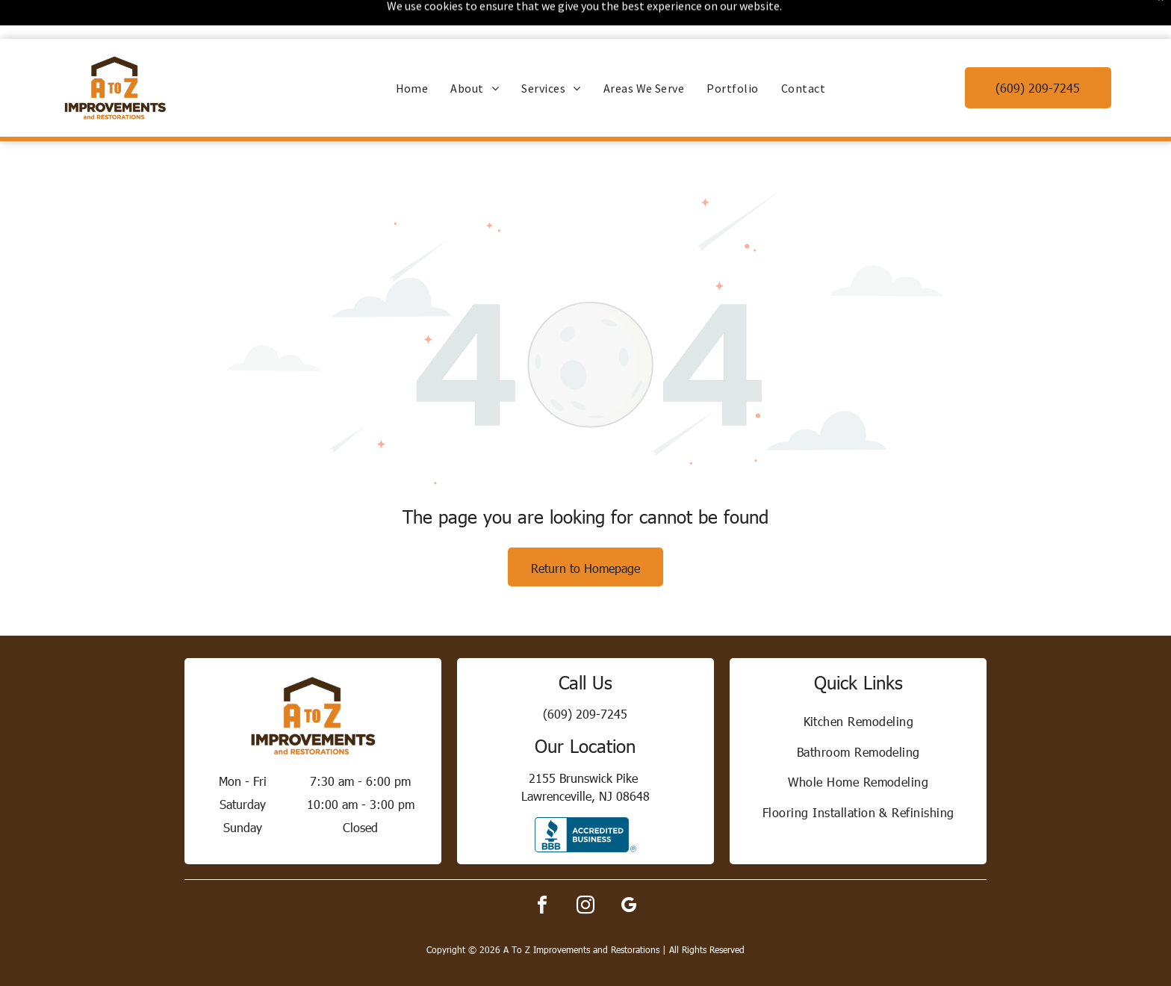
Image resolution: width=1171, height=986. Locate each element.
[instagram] (585, 868)
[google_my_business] (628, 868)
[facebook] (542, 868)
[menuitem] (412, 49)
